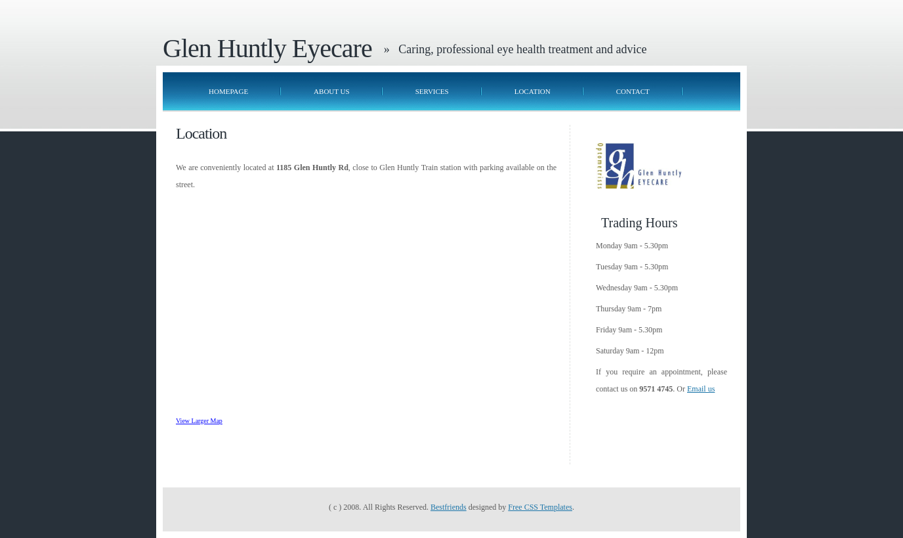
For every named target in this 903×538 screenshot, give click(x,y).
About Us (332, 91)
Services (432, 91)
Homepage (228, 91)
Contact (633, 91)
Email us (701, 388)
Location (532, 91)
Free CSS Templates (540, 507)
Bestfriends (448, 507)
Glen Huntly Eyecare (267, 48)
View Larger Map (199, 420)
